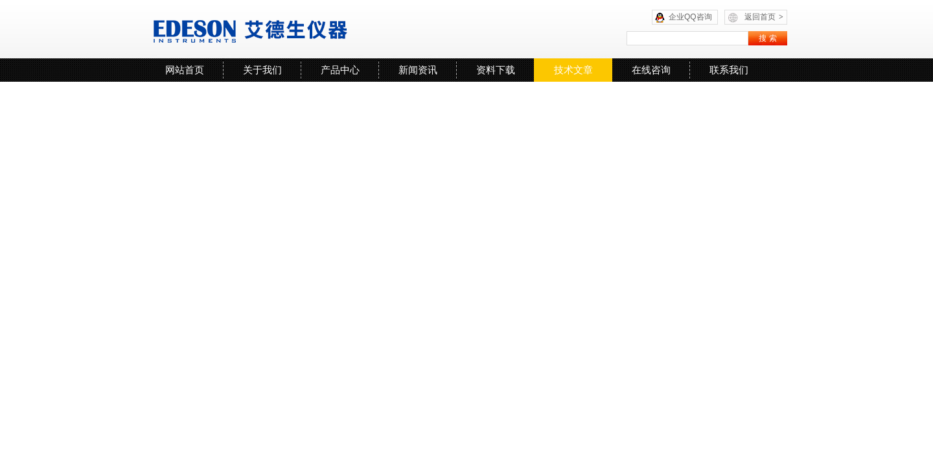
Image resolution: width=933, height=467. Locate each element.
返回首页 (763, 16)
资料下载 (495, 69)
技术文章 (573, 69)
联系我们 (728, 69)
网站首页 (184, 69)
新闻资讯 (417, 69)
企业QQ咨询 (690, 16)
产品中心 (340, 69)
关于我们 (262, 69)
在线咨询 (651, 69)
